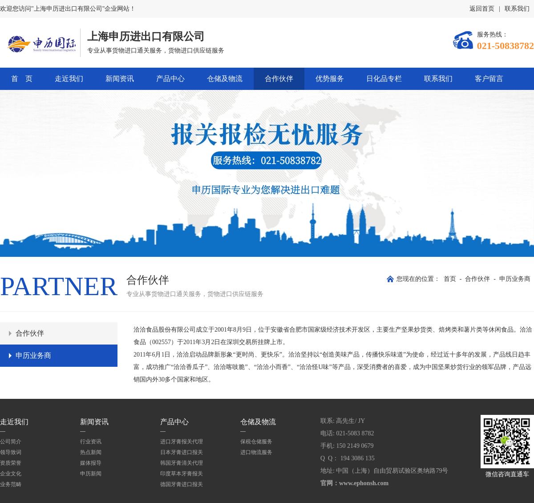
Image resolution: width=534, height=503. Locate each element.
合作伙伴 (279, 78)
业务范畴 (10, 484)
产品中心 (170, 78)
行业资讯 (90, 441)
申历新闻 (90, 474)
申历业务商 (514, 279)
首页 (450, 279)
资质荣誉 (10, 463)
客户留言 (489, 78)
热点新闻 (90, 452)
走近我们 (69, 78)
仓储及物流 (225, 78)
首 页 (21, 78)
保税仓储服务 (256, 441)
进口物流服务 (256, 452)
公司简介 (10, 441)
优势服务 (330, 78)
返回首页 (481, 8)
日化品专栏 (384, 78)
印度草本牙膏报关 (181, 474)
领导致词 (10, 452)
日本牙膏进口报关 (181, 452)
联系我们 (517, 8)
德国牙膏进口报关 (181, 484)
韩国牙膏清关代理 (181, 463)
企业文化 (10, 474)
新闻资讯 (119, 78)
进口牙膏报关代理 (181, 441)
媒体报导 (90, 463)
